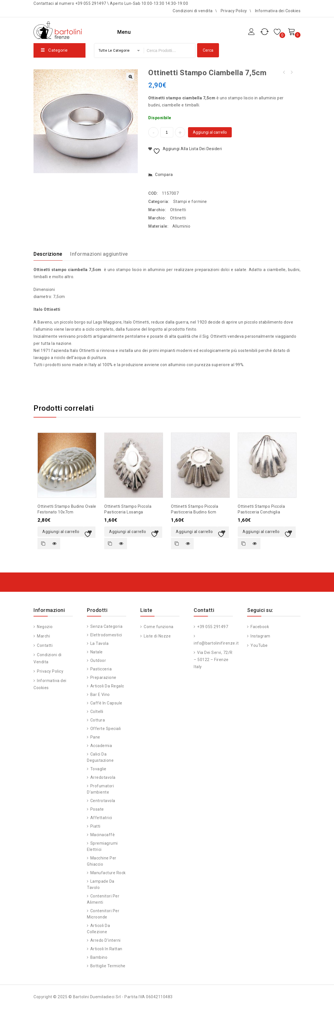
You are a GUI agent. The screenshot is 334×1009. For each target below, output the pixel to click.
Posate (97, 809)
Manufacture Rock (108, 872)
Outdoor (98, 660)
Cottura (97, 720)
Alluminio (181, 226)
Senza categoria (106, 626)
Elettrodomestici (106, 635)
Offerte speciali (105, 728)
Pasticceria (101, 669)
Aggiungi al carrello (210, 132)
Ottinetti (178, 209)
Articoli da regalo (107, 686)
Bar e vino (100, 694)
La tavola (99, 643)
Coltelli (96, 711)
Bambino (99, 957)
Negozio (44, 626)
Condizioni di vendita (193, 11)
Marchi (43, 636)
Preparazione (103, 677)
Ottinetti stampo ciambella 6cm (291, 72)
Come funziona (158, 626)
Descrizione (48, 254)
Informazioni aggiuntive (99, 254)
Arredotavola (103, 777)
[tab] (51, 254)
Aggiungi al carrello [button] (60, 531)
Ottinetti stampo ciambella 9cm (284, 72)
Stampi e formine (190, 201)
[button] (130, 77)
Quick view (54, 543)
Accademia (101, 745)
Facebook (259, 626)
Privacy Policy (234, 11)
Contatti (44, 645)
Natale (96, 652)
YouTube (259, 645)
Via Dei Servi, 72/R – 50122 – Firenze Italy (213, 659)
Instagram (260, 636)
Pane (95, 737)
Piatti (95, 826)
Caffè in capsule (106, 703)
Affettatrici (101, 817)
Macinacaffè (102, 834)
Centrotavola (102, 800)
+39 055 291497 (212, 626)
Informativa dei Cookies (278, 11)
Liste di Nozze (157, 636)
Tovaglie (98, 769)
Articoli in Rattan (106, 949)
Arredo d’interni (105, 940)
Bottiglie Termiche (108, 966)
